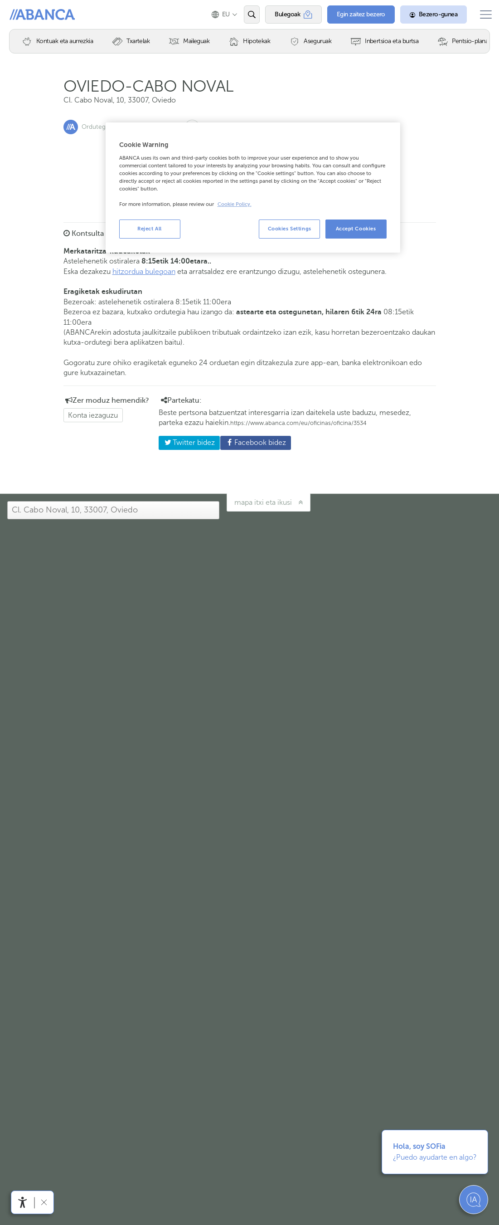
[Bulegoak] (286, 14)
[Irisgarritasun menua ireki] (22, 1202)
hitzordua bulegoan (143, 271)
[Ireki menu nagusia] (482, 14)
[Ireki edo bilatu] (245, 14)
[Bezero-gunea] (426, 14)
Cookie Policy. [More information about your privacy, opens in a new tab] (235, 204)
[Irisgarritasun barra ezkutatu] (44, 1202)
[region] (253, 187)
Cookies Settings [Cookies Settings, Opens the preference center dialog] (289, 228)
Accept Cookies (356, 228)
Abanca (23, 14)
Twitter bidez (187, 442)
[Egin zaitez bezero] (354, 14)
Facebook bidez (253, 442)
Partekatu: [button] (181, 400)
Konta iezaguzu (93, 415)
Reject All (149, 228)
